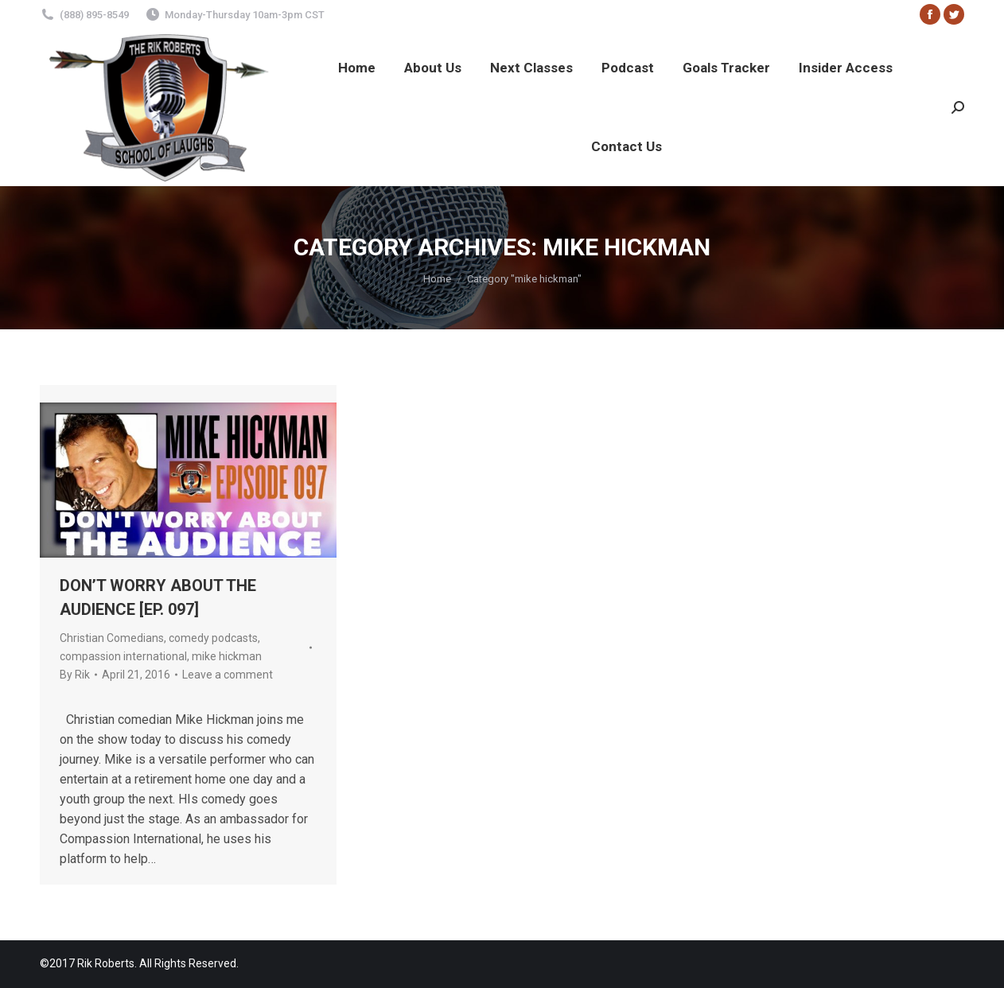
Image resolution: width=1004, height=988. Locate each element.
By (75, 674)
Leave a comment (227, 674)
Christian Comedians (112, 638)
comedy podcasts (213, 638)
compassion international (123, 656)
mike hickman (227, 656)
